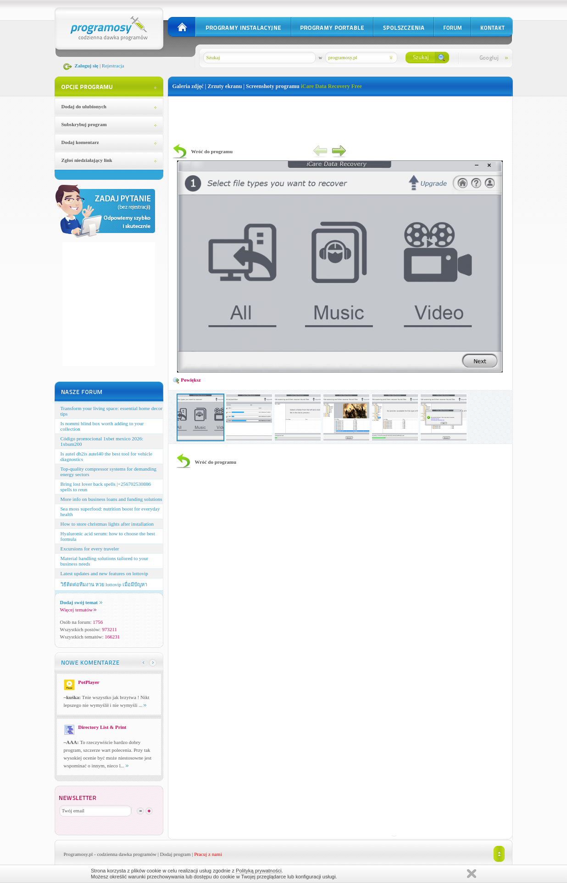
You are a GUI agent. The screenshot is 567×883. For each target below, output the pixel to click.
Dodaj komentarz (80, 142)
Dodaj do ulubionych (83, 106)
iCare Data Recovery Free (331, 86)
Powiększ (186, 380)
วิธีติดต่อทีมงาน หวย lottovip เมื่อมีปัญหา (104, 584)
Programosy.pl (78, 854)
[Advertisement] (340, 117)
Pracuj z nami (208, 854)
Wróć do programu (212, 151)
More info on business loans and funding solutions (111, 499)
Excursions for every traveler (90, 548)
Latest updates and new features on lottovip (104, 573)
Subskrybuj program (84, 124)
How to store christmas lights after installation (107, 524)
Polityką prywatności (259, 870)
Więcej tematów (78, 609)
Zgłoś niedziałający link (86, 160)
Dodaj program (175, 854)
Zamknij (471, 873)
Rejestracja (113, 65)
